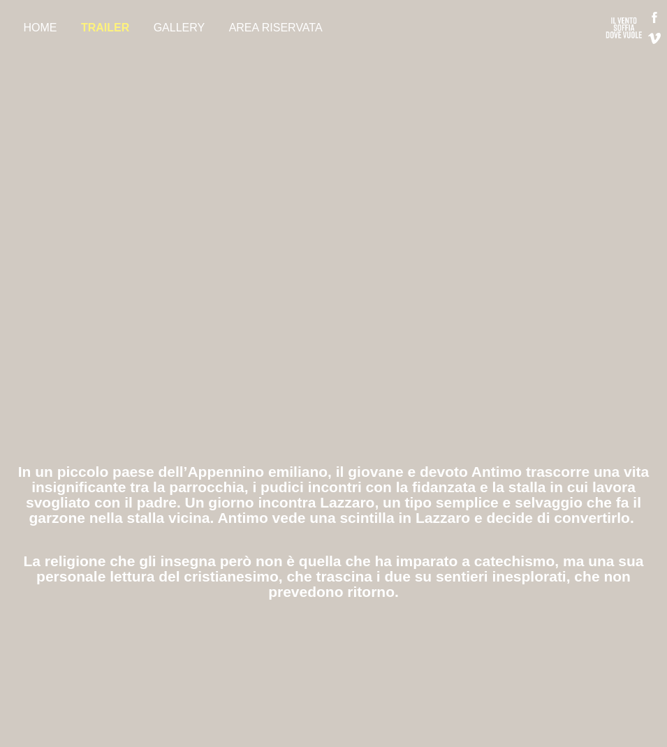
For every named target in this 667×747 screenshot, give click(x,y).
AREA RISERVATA (276, 28)
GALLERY (179, 28)
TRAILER (105, 28)
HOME (40, 28)
